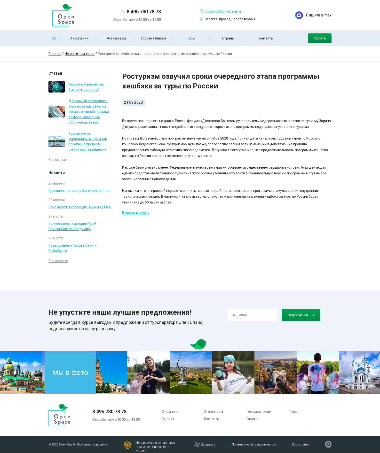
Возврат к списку (135, 213)
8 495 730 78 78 (144, 11)
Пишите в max (313, 15)
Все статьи (57, 159)
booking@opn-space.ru (223, 11)
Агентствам (116, 38)
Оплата (320, 38)
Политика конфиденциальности (254, 444)
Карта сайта (300, 444)
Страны (228, 38)
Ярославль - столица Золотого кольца (79, 191)
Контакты (265, 38)
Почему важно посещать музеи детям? (79, 207)
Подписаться (301, 315)
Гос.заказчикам (153, 38)
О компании (79, 38)
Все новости (58, 261)
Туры (191, 38)
